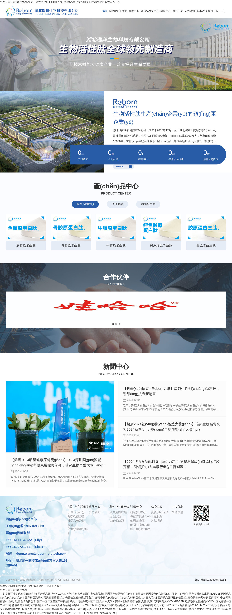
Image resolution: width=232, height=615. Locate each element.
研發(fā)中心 (138, 512)
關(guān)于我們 (118, 11)
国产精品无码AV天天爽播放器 (42, 597)
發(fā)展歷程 (76, 516)
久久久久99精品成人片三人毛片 (138, 597)
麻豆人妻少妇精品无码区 (36, 609)
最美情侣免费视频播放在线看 (135, 609)
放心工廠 (178, 11)
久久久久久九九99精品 (139, 605)
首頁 (105, 11)
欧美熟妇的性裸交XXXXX (199, 601)
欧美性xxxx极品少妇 (105, 613)
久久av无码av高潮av (111, 601)
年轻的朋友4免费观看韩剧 (42, 613)
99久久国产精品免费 (113, 605)
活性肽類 (115, 516)
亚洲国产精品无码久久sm (119, 593)
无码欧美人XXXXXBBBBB (169, 601)
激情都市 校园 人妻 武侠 (138, 601)
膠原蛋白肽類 (118, 512)
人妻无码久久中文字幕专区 (102, 609)
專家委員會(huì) (140, 516)
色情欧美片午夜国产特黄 (204, 597)
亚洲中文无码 (179, 593)
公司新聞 (94, 512)
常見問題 (157, 520)
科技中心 (165, 11)
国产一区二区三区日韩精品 (52, 601)
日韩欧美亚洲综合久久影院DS (153, 593)
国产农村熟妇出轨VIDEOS (204, 593)
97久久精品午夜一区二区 (83, 601)
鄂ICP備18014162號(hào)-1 (210, 579)
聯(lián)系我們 (205, 11)
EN (216, 11)
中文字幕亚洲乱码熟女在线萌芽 (18, 593)
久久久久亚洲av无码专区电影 (171, 609)
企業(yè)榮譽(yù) (76, 522)
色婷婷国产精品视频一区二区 (68, 609)
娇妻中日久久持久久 (106, 597)
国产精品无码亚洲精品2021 (173, 597)
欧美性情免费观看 (25, 601)
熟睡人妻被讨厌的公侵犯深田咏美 (208, 609)
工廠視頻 (157, 516)
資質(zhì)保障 (159, 512)
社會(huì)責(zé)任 (78, 531)
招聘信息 (177, 512)
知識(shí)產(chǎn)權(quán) (140, 522)
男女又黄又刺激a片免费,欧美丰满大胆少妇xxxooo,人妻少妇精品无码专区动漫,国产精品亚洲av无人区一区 (60, 1)
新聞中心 (134, 11)
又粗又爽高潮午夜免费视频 (87, 593)
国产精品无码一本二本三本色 (54, 593)
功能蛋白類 (116, 520)
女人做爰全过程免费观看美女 (77, 597)
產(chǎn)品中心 (150, 11)
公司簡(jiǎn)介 (77, 512)
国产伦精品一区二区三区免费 (75, 613)
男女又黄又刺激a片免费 (13, 589)
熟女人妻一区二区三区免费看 (171, 605)
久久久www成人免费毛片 (55, 605)
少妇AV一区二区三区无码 (203, 605)
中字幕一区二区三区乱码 (86, 605)
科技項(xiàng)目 (140, 529)
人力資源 (190, 11)
